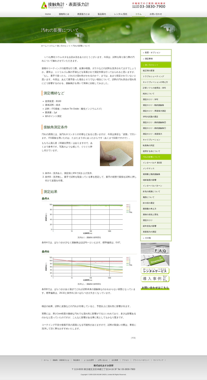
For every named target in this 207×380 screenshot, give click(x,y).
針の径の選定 (148, 203)
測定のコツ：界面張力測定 (154, 111)
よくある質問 (89, 360)
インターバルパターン (152, 186)
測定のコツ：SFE (150, 99)
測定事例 (149, 59)
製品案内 (102, 13)
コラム (138, 13)
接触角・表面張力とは (61, 360)
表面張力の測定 (149, 232)
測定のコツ (148, 220)
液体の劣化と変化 (150, 214)
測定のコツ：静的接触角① (154, 128)
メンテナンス (148, 168)
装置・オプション (152, 52)
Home (48, 13)
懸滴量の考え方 (149, 209)
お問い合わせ (156, 13)
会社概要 (115, 360)
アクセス (125, 360)
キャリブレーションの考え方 (155, 82)
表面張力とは (83, 13)
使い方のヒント (63, 46)
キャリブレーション (151, 140)
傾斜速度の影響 (149, 180)
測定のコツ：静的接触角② (154, 122)
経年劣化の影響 (149, 226)
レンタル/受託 (120, 13)
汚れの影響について (81, 46)
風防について (148, 197)
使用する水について (151, 151)
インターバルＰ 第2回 (152, 163)
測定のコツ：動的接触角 (153, 105)
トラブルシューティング (153, 76)
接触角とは (64, 13)
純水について (148, 93)
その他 (148, 238)
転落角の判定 (148, 145)
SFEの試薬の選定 (150, 117)
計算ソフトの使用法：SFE (154, 88)
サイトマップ (158, 360)
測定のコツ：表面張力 (152, 134)
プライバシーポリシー (141, 360)
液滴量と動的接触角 (151, 174)
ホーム (44, 46)
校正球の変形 (148, 70)
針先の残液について (151, 191)
